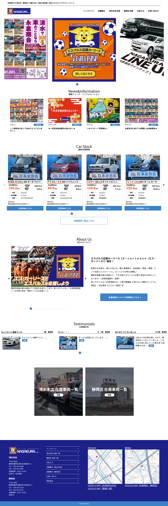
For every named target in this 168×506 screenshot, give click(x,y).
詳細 (24, 340)
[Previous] (8, 49)
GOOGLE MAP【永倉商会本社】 (102, 485)
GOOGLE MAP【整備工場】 (100, 488)
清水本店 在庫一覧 (53, 453)
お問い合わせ (51, 476)
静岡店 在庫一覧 (52, 458)
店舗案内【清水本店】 (54, 467)
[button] (72, 213)
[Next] (160, 49)
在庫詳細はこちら (25, 208)
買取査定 (49, 481)
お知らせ (38, 125)
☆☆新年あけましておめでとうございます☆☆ (26, 129)
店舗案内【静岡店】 (53, 471)
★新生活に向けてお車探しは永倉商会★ (141, 128)
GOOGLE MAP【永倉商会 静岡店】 (141, 485)
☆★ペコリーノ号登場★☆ (97, 128)
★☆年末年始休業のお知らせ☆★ (61, 128)
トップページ (51, 449)
